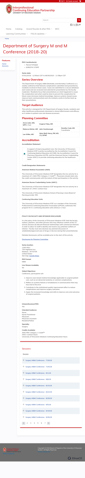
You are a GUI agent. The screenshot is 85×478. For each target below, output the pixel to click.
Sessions (5, 66)
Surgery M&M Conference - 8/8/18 (38, 379)
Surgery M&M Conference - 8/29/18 (39, 398)
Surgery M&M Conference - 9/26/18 (39, 417)
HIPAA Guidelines (9, 454)
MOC (57, 29)
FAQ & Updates (38, 34)
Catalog (18, 29)
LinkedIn (77, 24)
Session (26, 354)
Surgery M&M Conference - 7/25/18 (39, 367)
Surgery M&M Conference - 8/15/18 (39, 386)
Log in (63, 1)
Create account (73, 1)
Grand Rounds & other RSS (38, 29)
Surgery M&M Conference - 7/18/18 (39, 360)
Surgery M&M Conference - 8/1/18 (38, 373)
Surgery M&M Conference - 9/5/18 (38, 405)
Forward (79, 24)
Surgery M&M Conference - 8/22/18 (39, 392)
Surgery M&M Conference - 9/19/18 (39, 411)
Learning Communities (16, 34)
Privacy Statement (44, 452)
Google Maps (34, 256)
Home (8, 29)
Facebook (71, 24)
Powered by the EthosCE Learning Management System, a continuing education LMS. (75, 458)
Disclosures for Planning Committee (35, 239)
